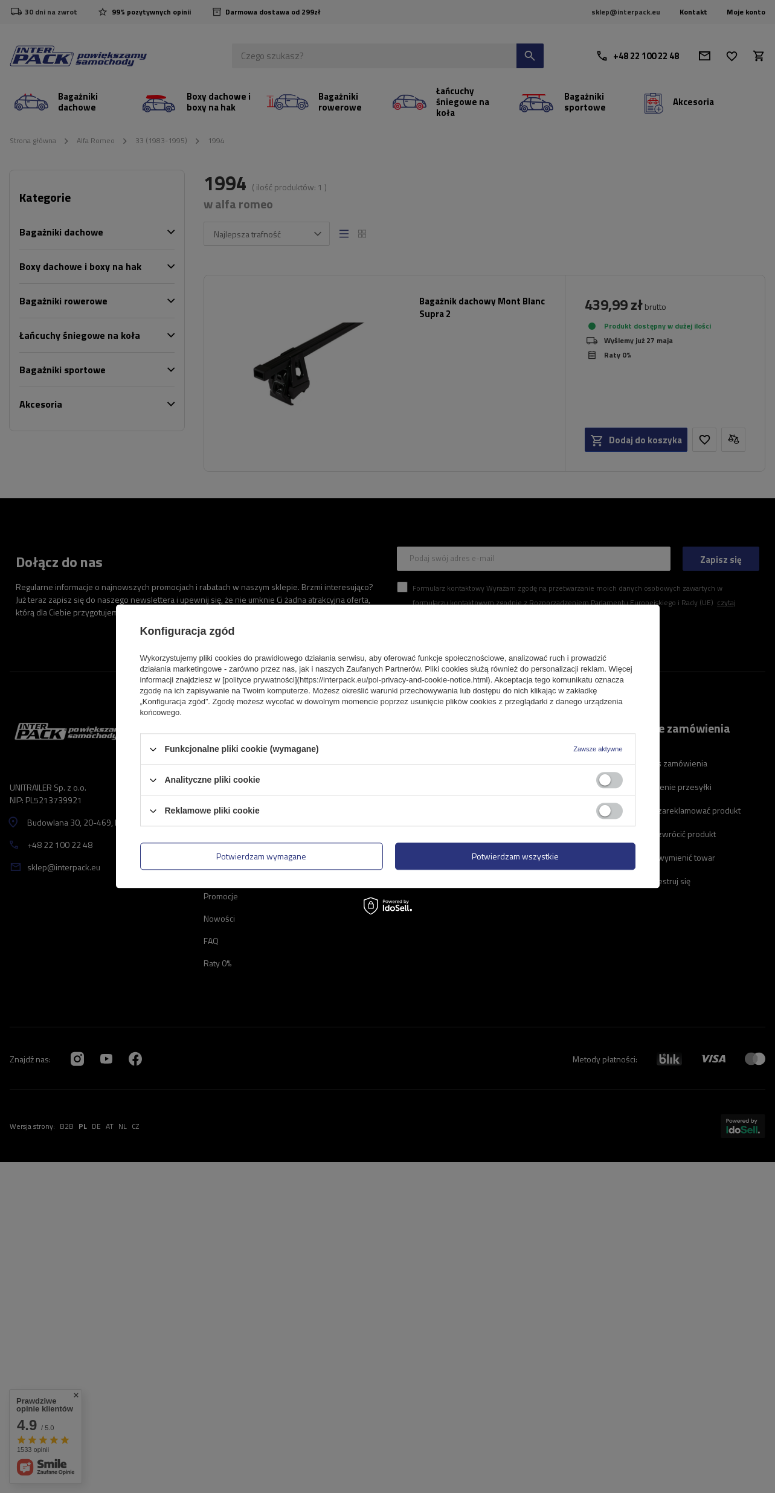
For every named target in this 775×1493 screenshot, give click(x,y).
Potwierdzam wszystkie (515, 856)
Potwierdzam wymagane (261, 856)
